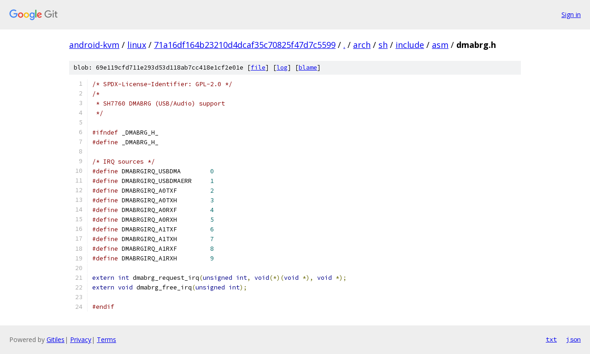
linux (136, 44)
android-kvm (94, 44)
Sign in (571, 14)
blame (308, 67)
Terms (106, 339)
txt (551, 339)
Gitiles (56, 339)
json (573, 339)
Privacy (80, 339)
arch (362, 44)
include (409, 44)
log (282, 67)
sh (383, 44)
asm (440, 44)
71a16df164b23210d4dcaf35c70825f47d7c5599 (245, 44)
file (258, 67)
